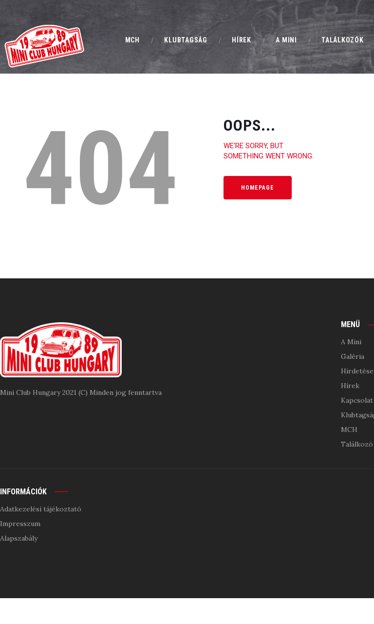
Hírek (350, 385)
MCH (349, 429)
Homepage (257, 187)
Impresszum (20, 523)
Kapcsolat (357, 400)
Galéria (352, 356)
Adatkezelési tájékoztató (40, 509)
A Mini (351, 341)
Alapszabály (18, 538)
